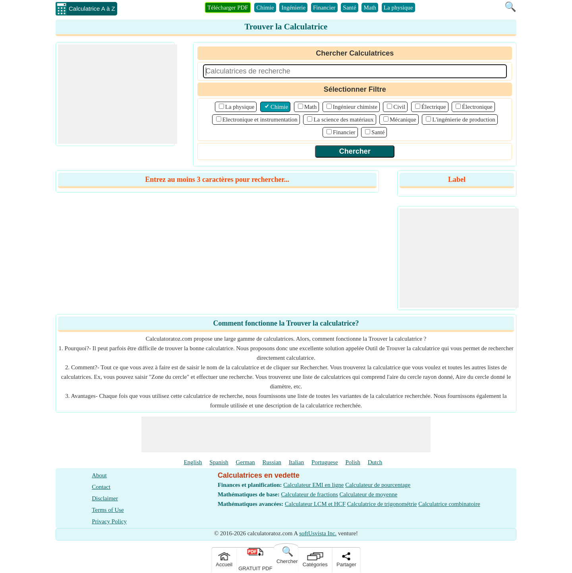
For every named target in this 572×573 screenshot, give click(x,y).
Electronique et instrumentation (260, 119)
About (99, 475)
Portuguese (324, 462)
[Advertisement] (117, 94)
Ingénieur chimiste (355, 107)
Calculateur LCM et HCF (315, 504)
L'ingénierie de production (463, 119)
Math (369, 7)
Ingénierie (293, 7)
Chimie (265, 7)
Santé (349, 7)
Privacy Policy (109, 521)
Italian (296, 462)
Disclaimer (105, 498)
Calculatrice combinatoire (449, 504)
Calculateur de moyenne (369, 494)
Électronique (477, 107)
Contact (101, 487)
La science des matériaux (343, 119)
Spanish (218, 462)
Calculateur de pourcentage (377, 485)
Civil (399, 107)
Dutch (375, 462)
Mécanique (403, 119)
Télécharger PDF (227, 7)
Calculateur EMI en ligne (313, 485)
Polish (352, 462)
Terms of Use (108, 510)
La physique (398, 7)
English (193, 462)
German (245, 462)
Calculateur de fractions (309, 494)
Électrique (433, 107)
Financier (324, 7)
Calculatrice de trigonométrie (382, 504)
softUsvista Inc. (317, 533)
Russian (272, 462)
